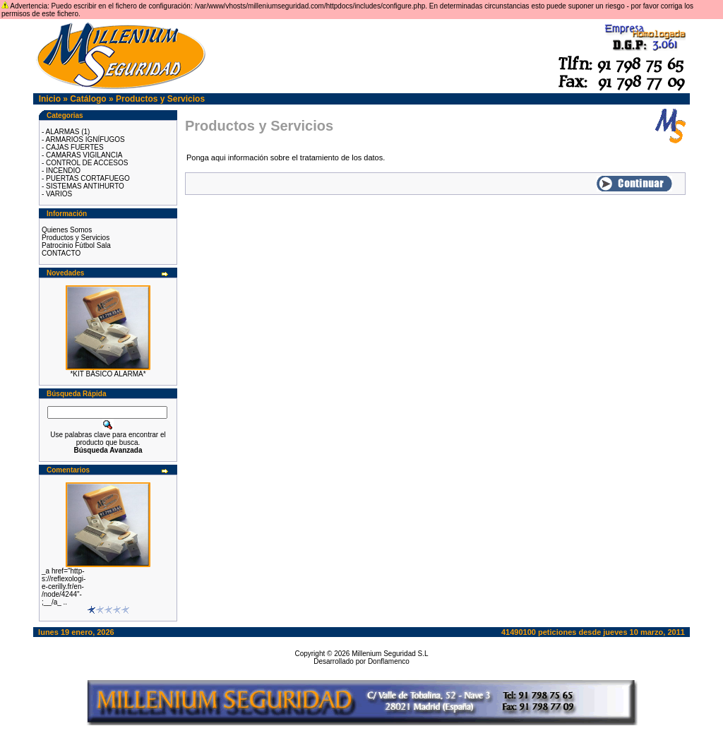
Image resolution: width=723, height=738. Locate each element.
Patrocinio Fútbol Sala (76, 245)
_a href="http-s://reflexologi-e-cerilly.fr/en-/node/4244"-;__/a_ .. (63, 586)
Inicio (50, 99)
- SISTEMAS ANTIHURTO (83, 186)
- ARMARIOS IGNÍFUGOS (83, 139)
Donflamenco (389, 661)
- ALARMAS (60, 132)
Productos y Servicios (160, 99)
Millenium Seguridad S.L (390, 653)
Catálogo (88, 99)
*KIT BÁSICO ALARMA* (107, 374)
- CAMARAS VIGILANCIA (82, 155)
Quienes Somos (67, 230)
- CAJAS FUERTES (73, 147)
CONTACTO (61, 253)
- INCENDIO (61, 170)
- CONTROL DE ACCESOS (85, 163)
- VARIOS (57, 194)
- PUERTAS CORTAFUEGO (86, 178)
